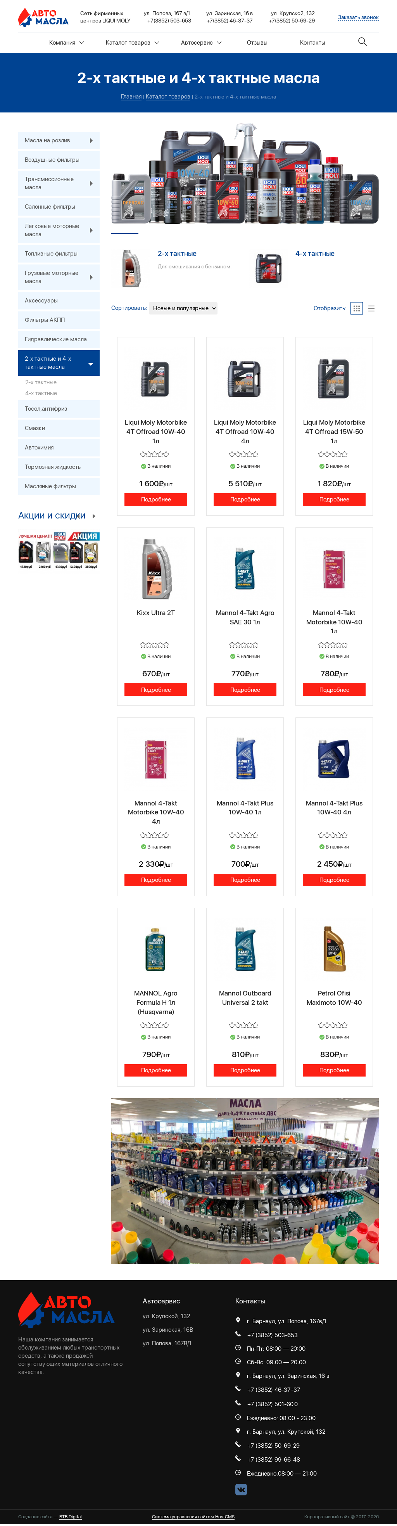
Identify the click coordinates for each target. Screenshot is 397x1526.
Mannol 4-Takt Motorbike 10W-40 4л (156, 812)
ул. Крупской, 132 (166, 1317)
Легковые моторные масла (62, 230)
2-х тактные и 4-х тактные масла (62, 363)
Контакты (312, 42)
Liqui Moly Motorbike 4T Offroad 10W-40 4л (245, 431)
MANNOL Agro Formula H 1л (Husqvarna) (156, 1003)
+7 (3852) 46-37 (268, 1391)
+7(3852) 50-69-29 (292, 20)
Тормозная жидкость (53, 466)
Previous (78, 516)
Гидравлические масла (56, 339)
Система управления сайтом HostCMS (193, 1519)
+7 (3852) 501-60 (270, 1406)
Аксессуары (41, 300)
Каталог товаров (132, 42)
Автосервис (201, 42)
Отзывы (257, 42)
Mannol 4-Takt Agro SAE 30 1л (245, 617)
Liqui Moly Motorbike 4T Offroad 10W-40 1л (156, 431)
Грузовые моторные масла (62, 277)
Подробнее (156, 498)
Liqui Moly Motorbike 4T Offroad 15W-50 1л (334, 431)
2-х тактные (177, 254)
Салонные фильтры (50, 206)
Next (94, 516)
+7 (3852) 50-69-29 (273, 1447)
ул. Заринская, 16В (168, 1331)
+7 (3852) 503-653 (272, 1336)
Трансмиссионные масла (62, 183)
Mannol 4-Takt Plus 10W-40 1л (245, 807)
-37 (295, 1391)
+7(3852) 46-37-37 (230, 20)
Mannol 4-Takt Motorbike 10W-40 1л (334, 621)
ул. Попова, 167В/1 (167, 1344)
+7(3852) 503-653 (169, 20)
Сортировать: (129, 307)
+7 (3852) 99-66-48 (273, 1462)
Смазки (35, 428)
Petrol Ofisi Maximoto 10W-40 (334, 998)
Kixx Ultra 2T (156, 612)
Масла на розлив (62, 140)
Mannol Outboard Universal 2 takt (245, 998)
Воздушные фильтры (52, 159)
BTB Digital (70, 1519)
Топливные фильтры (51, 253)
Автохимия (39, 447)
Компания (66, 42)
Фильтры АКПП (45, 319)
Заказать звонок (358, 17)
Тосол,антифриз (46, 408)
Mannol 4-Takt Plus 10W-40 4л (334, 807)
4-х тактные (315, 254)
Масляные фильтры (50, 486)
